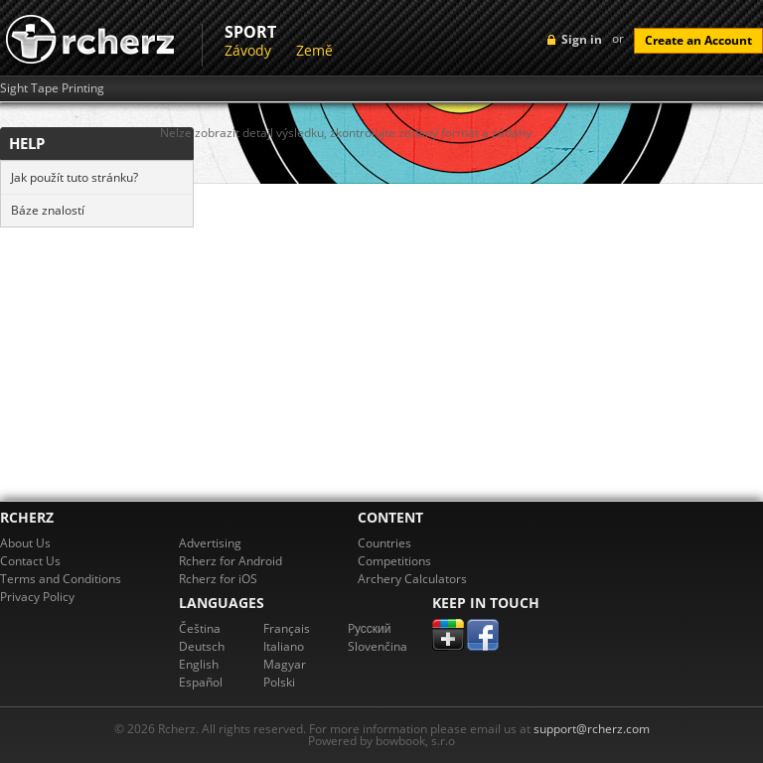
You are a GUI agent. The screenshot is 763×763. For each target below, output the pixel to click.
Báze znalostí (47, 210)
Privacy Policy (37, 596)
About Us (25, 542)
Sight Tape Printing (52, 88)
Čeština (200, 628)
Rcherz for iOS (218, 578)
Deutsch (202, 646)
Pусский (369, 628)
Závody (248, 50)
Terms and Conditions (60, 578)
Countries (384, 542)
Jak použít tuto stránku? (74, 177)
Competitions (394, 560)
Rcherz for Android (230, 560)
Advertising (210, 542)
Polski (279, 682)
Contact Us (30, 560)
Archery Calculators (412, 578)
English (199, 664)
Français (286, 628)
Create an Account (698, 40)
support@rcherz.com (592, 728)
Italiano (283, 646)
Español (201, 682)
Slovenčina (377, 646)
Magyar (284, 664)
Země (314, 50)
